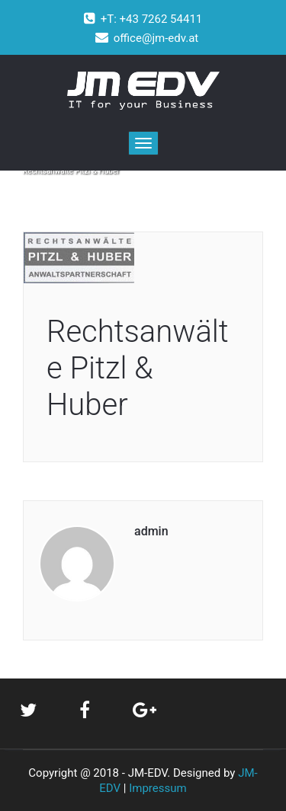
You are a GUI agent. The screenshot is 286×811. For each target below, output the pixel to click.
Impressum (157, 788)
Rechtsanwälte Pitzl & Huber (138, 368)
